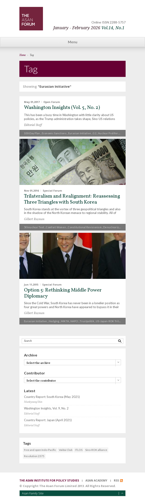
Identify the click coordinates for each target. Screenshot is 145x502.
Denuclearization (114, 227)
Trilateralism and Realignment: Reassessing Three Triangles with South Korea (72, 199)
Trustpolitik (87, 321)
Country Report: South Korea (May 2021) (52, 397)
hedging (54, 321)
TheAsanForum (31, 18)
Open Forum (51, 102)
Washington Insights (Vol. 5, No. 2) (62, 107)
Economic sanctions (54, 133)
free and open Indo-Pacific (40, 450)
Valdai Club (65, 450)
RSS (116, 480)
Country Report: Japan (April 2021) (48, 420)
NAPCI (74, 321)
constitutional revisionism (85, 227)
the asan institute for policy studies (49, 480)
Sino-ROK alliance (96, 450)
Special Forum (52, 190)
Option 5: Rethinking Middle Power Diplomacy (63, 293)
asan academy (96, 480)
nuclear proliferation (111, 133)
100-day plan (32, 133)
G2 (94, 133)
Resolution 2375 (34, 456)
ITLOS (78, 450)
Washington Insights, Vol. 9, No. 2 (46, 408)
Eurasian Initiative (79, 133)
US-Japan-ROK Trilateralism (113, 321)
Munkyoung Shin (33, 402)
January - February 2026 (88, 27)
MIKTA (65, 321)
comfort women (56, 227)
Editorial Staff (33, 125)
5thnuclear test (34, 227)
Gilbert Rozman (34, 219)
